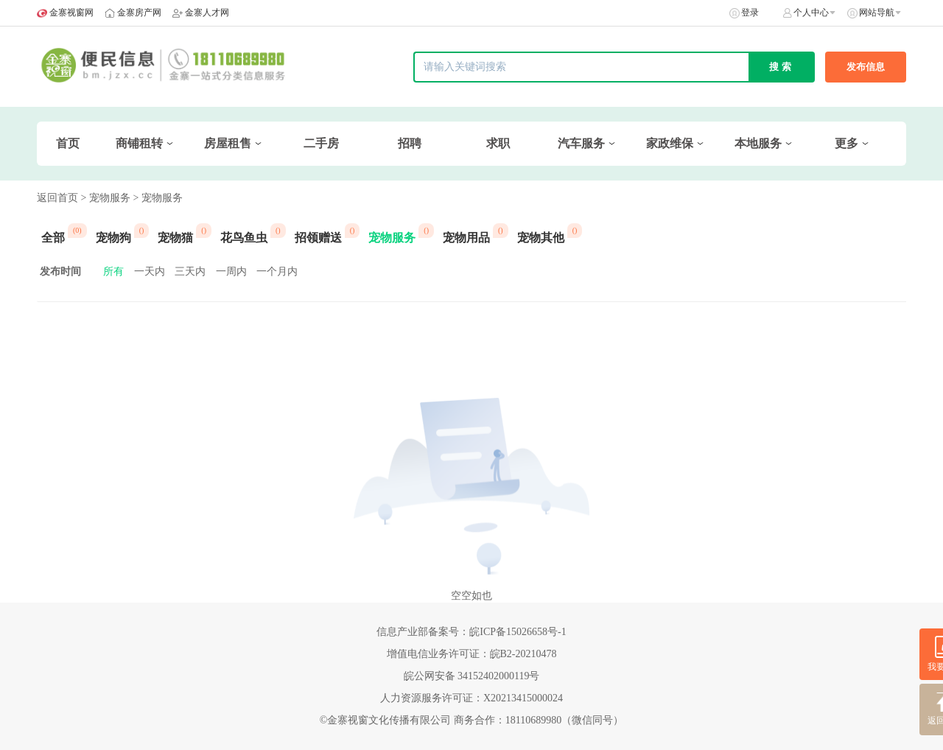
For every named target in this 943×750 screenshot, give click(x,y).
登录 (750, 12)
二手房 (321, 143)
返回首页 (57, 197)
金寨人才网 (207, 12)
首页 (68, 143)
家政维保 (669, 143)
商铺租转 (139, 143)
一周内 (231, 271)
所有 (113, 271)
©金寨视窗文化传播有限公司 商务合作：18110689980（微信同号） (472, 720)
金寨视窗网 (71, 12)
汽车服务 (581, 143)
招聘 (409, 143)
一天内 (149, 271)
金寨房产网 (139, 12)
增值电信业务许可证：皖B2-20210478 (472, 653)
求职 (498, 143)
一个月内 (277, 271)
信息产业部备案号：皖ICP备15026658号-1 (471, 631)
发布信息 (865, 66)
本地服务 (758, 143)
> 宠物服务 (105, 197)
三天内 (190, 271)
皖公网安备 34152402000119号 (472, 675)
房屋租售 (227, 143)
